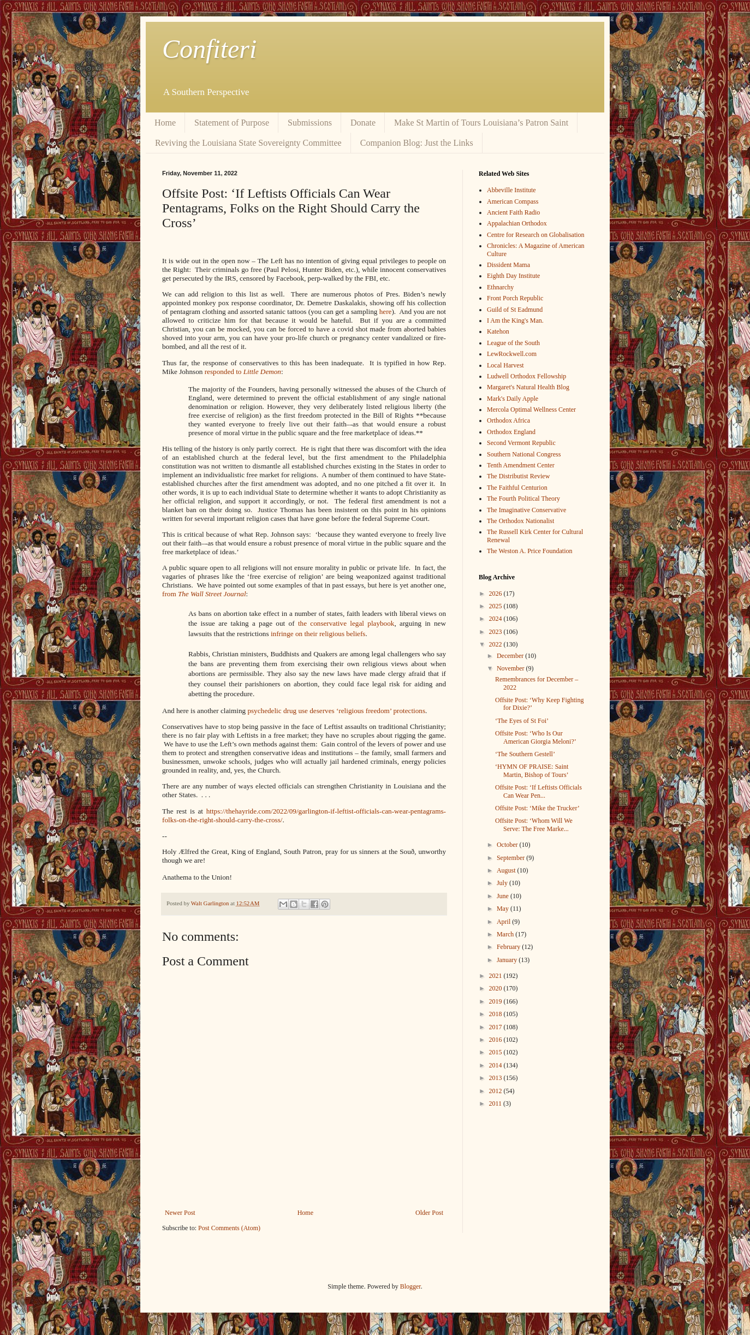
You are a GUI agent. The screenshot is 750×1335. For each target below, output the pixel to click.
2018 (496, 1014)
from (204, 594)
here (385, 311)
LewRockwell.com (512, 354)
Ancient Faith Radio (513, 212)
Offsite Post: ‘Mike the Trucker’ (537, 808)
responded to (243, 371)
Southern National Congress (524, 454)
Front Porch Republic (515, 298)
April (504, 921)
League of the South (513, 343)
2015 (496, 1052)
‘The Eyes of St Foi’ (522, 721)
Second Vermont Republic (521, 443)
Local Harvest (505, 365)
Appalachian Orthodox (517, 223)
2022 (496, 644)
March (506, 934)
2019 (496, 1001)
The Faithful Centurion (517, 487)
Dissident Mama (508, 265)
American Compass (512, 201)
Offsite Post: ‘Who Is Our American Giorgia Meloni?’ (535, 737)
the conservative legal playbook (346, 623)
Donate (363, 122)
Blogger (410, 1286)
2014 (496, 1065)
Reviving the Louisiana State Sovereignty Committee (248, 142)
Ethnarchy (500, 287)
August (507, 870)
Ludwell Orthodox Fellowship (526, 376)
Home (165, 122)
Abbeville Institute (511, 190)
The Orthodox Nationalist (520, 521)
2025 (496, 606)
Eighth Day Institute (513, 276)
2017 (496, 1027)
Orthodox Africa (508, 420)
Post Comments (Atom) (229, 1228)
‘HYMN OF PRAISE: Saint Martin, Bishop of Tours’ (532, 770)
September (511, 858)
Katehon (498, 331)
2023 (496, 632)
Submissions (310, 122)
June (503, 896)
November (511, 668)
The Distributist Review (518, 476)
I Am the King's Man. (515, 320)
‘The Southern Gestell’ (525, 754)
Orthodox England (511, 432)
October (508, 845)
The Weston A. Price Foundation (529, 551)
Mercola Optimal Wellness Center (531, 409)
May (503, 908)
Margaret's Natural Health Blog (528, 387)
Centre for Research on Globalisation (536, 235)
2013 (496, 1078)
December (511, 656)
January (508, 960)
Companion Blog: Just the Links (416, 142)
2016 (496, 1039)
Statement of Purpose (231, 122)
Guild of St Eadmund (515, 309)
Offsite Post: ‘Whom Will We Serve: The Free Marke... (534, 824)
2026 (496, 593)
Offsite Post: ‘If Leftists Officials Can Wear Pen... (538, 791)
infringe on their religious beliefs (318, 634)
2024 (496, 618)
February (509, 947)
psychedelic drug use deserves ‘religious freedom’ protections (336, 711)
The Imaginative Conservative (526, 510)
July (503, 883)
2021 (496, 976)
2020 (496, 988)
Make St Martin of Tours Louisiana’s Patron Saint (481, 122)
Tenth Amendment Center (521, 465)
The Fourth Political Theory (523, 498)
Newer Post (180, 1213)
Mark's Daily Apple (512, 398)
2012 (496, 1091)
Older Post (429, 1213)
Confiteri (209, 48)
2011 (496, 1103)
